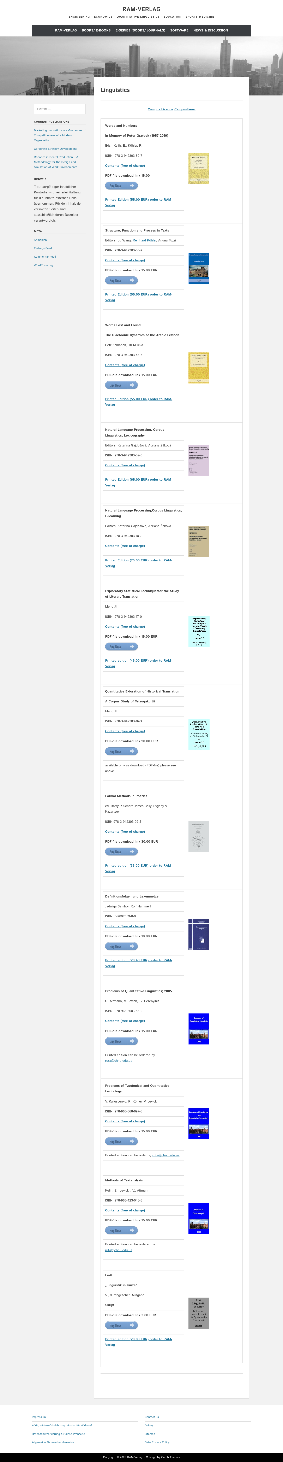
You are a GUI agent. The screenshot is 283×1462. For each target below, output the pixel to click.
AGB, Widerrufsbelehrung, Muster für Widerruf (62, 1425)
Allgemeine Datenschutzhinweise (53, 1442)
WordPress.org (43, 265)
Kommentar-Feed (45, 257)
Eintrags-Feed (43, 248)
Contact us (152, 1417)
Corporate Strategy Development (55, 149)
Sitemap (150, 1434)
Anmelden (40, 240)
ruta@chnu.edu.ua (118, 1060)
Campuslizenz (184, 109)
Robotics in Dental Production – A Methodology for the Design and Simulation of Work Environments (56, 162)
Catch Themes (170, 1457)
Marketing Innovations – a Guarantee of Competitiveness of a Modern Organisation (59, 135)
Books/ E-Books (96, 30)
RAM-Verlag (141, 9)
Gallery (149, 1425)
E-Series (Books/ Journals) (140, 30)
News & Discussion (210, 30)
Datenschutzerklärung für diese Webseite (58, 1434)
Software (179, 30)
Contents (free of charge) (125, 260)
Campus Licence (160, 109)
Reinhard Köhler (144, 240)
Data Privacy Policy (157, 1442)
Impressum (39, 1417)
